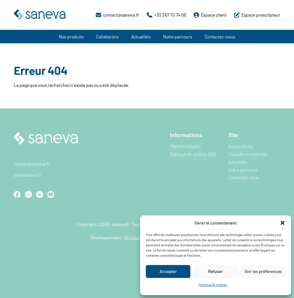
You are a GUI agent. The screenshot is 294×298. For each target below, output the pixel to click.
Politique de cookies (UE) (193, 154)
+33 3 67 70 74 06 (170, 14)
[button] (282, 223)
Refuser (215, 271)
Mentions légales (185, 146)
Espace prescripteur (260, 14)
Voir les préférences (263, 271)
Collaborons (107, 36)
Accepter (168, 271)
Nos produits (71, 36)
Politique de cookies (212, 285)
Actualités (140, 36)
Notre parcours (177, 36)
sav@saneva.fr (27, 175)
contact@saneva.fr (121, 14)
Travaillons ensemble (248, 154)
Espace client (214, 14)
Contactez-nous (220, 36)
